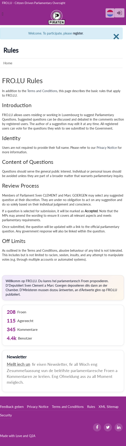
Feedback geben (12, 407)
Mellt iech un (18, 364)
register (78, 33)
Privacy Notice (107, 147)
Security (6, 415)
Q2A (32, 436)
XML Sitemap (108, 407)
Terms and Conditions (42, 91)
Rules (91, 407)
